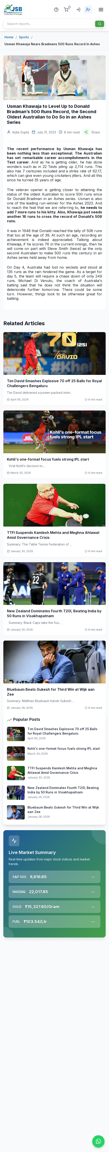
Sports (24, 37)
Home (8, 37)
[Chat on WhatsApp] (98, 1141)
